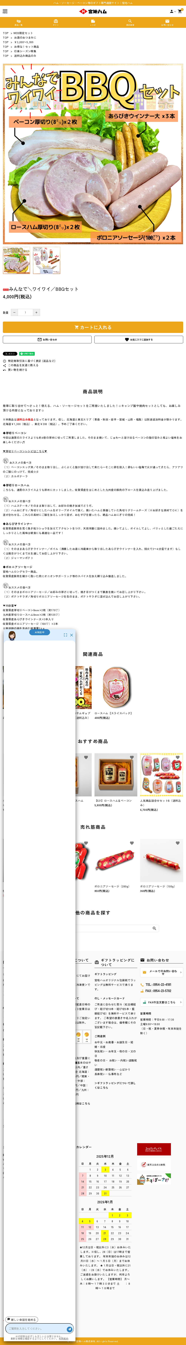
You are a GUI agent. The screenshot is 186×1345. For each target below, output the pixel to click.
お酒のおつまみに (25, 37)
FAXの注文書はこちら (159, 1002)
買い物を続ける (15, 370)
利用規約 (63, 1338)
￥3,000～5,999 (23, 42)
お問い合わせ (47, 339)
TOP (6, 33)
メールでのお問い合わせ (160, 972)
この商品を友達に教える (20, 365)
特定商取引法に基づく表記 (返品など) (29, 361)
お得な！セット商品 (26, 46)
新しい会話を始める (21, 1320)
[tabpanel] (93, 154)
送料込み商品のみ (25, 56)
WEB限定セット (23, 33)
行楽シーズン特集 (25, 51)
